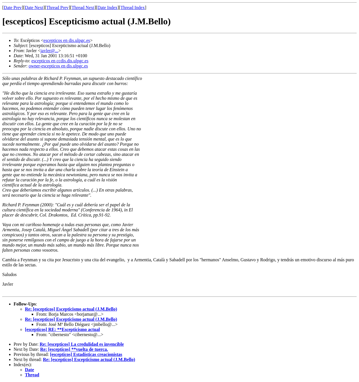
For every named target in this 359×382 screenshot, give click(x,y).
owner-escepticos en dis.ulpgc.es (58, 65)
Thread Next (83, 7)
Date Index (107, 7)
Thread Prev (57, 7)
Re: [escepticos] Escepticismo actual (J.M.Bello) (71, 309)
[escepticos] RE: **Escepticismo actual (62, 329)
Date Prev (13, 7)
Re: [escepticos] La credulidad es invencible (82, 344)
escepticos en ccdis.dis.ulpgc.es (59, 60)
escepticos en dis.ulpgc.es (66, 40)
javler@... (49, 50)
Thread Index (132, 7)
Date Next (34, 7)
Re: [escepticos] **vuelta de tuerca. (74, 349)
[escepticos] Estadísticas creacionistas (86, 354)
